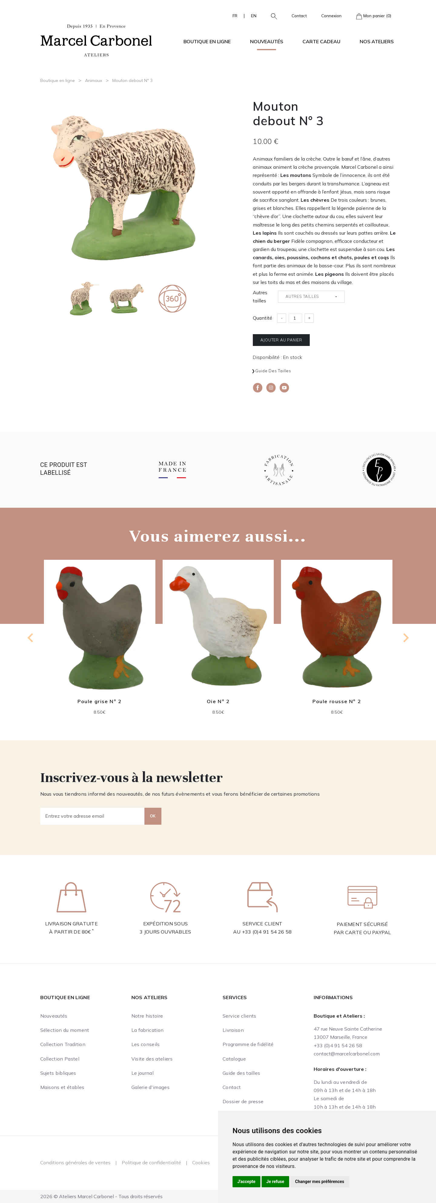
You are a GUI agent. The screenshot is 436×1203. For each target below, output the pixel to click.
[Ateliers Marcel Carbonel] (96, 39)
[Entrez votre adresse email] (92, 816)
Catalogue (234, 1059)
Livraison (233, 1030)
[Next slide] (405, 638)
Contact (299, 15)
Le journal (142, 1073)
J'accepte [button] (246, 1181)
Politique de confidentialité (151, 1162)
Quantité (262, 318)
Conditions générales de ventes (75, 1162)
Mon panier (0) (373, 16)
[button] (271, 16)
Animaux (93, 80)
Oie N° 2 (218, 701)
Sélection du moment (64, 1030)
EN (253, 15)
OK (153, 815)
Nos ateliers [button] (377, 41)
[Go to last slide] (31, 638)
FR (235, 15)
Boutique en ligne (57, 80)
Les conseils (145, 1044)
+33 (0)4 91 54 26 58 (267, 932)
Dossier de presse (243, 1101)
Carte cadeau (321, 41)
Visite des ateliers (152, 1059)
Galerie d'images (150, 1087)
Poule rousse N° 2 (336, 701)
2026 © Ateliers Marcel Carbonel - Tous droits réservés (101, 1196)
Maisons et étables (62, 1087)
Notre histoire (147, 1016)
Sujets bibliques (58, 1073)
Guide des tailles (273, 370)
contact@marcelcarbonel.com (347, 1054)
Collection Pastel (59, 1059)
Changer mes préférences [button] (319, 1181)
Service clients (239, 1016)
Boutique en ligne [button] (207, 41)
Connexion (331, 15)
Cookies (201, 1162)
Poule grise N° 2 (100, 701)
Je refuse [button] (275, 1181)
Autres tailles (260, 296)
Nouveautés (266, 41)
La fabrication (147, 1030)
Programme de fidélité (248, 1044)
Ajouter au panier (281, 339)
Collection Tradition (62, 1044)
